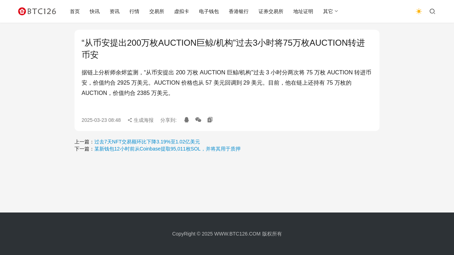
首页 (75, 11)
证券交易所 (271, 11)
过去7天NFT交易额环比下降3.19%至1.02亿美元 (147, 141)
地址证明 (303, 11)
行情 (134, 11)
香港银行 (239, 11)
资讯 (115, 11)
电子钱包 (209, 11)
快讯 (95, 11)
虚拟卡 (181, 11)
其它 (328, 11)
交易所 (156, 11)
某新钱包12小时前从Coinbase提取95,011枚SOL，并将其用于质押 (167, 149)
